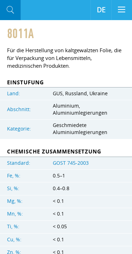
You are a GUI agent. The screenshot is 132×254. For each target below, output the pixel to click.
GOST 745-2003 (71, 163)
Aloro (31, 10)
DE (101, 9)
